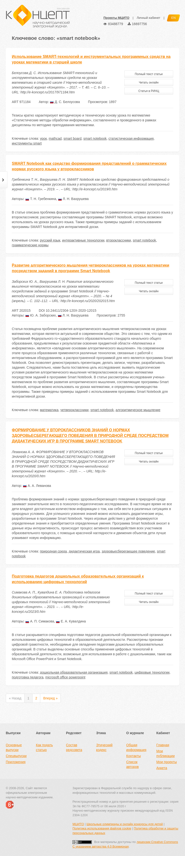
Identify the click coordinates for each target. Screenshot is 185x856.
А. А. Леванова (37, 486)
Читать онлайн (149, 82)
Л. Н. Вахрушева (73, 199)
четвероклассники (74, 410)
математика (49, 410)
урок (43, 138)
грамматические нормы (30, 245)
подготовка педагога (27, 677)
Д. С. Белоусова (65, 102)
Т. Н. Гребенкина (40, 199)
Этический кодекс (104, 747)
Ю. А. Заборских (40, 315)
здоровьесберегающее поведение (128, 551)
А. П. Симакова (39, 621)
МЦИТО (78, 824)
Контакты (133, 756)
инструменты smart (27, 143)
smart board (73, 138)
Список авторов (132, 764)
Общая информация (136, 747)
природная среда (53, 551)
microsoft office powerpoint (65, 677)
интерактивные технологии (83, 240)
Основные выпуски (14, 747)
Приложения (16, 762)
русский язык (50, 240)
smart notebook (95, 138)
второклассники (118, 240)
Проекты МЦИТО (116, 18)
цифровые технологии (152, 672)
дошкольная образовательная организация (74, 672)
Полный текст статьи (149, 74)
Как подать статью (44, 747)
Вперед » (50, 698)
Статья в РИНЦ (148, 91)
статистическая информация (130, 138)
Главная (162, 745)
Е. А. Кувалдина (71, 621)
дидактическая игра (84, 551)
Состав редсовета (74, 747)
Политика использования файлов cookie (102, 828)
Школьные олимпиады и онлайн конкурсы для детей (124, 824)
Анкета (161, 768)
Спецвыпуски (16, 756)
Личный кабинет (148, 18)
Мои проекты (166, 762)
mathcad (55, 138)
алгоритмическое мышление (138, 410)
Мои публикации (165, 753)
